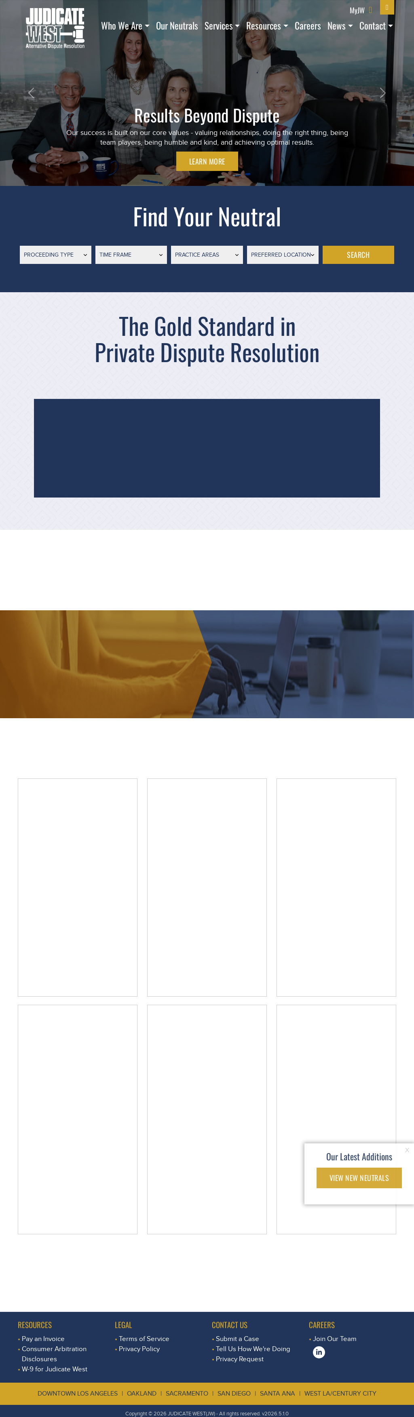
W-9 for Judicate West (54, 1369)
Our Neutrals (177, 25)
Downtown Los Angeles (78, 1394)
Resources (263, 25)
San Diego (234, 1394)
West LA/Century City (340, 1394)
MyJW (357, 10)
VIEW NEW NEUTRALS (359, 1177)
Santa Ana (277, 1394)
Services (219, 25)
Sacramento (187, 1394)
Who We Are (121, 25)
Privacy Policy (139, 1349)
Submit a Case (237, 1339)
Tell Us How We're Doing (253, 1349)
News (336, 25)
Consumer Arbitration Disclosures (54, 1354)
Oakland (141, 1394)
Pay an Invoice (43, 1339)
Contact (372, 25)
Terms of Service (144, 1339)
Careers (308, 25)
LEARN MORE (207, 161)
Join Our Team (335, 1339)
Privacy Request (240, 1359)
